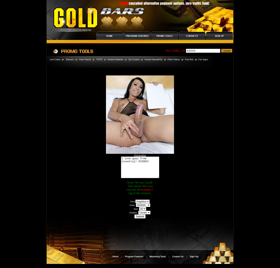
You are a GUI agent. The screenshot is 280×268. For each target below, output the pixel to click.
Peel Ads (189, 59)
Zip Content (133, 59)
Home (116, 260)
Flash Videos (174, 59)
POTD (100, 59)
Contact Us (178, 260)
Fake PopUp (85, 59)
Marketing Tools (158, 260)
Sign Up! (194, 260)
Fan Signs (203, 59)
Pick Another (140, 155)
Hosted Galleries (115, 59)
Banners (70, 59)
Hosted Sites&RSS (153, 59)
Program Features (134, 260)
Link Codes (53, 59)
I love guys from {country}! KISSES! (140, 169)
